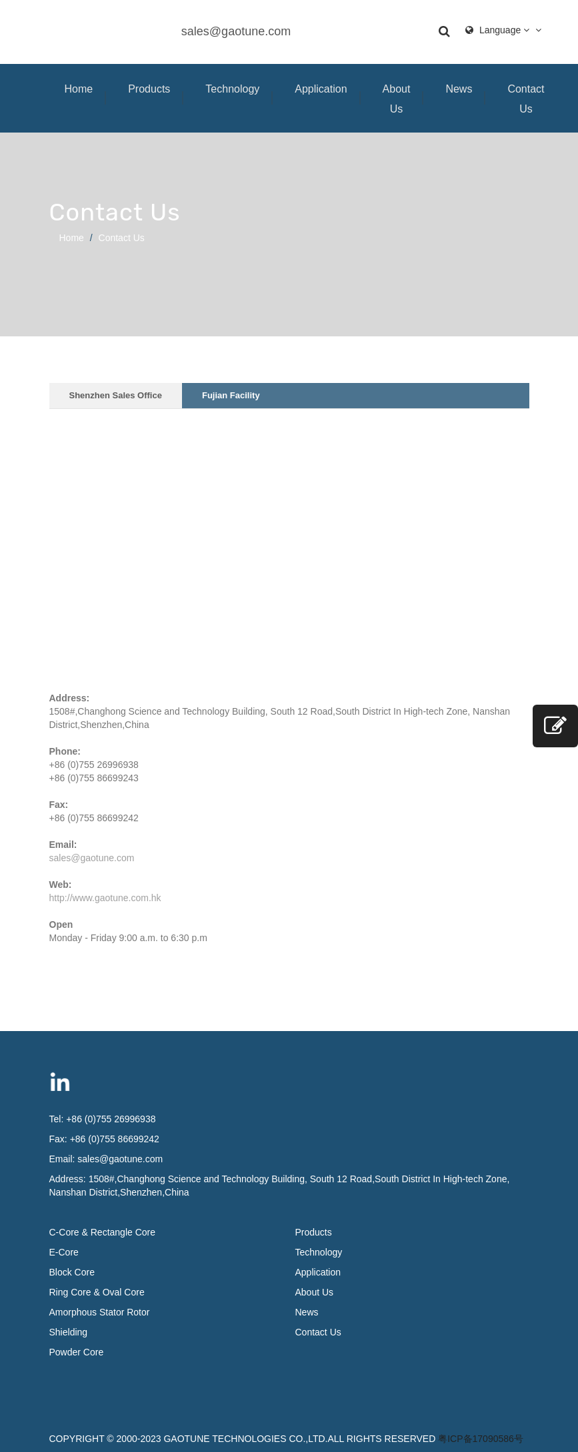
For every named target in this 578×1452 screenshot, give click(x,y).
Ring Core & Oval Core (97, 1292)
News (458, 89)
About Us (397, 99)
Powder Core (76, 1352)
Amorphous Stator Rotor (99, 1312)
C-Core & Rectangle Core (102, 1232)
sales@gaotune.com (236, 31)
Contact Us (525, 99)
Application (321, 89)
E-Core (64, 1252)
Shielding (68, 1332)
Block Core (73, 1272)
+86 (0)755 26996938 (110, 1119)
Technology (232, 89)
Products (149, 89)
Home (79, 89)
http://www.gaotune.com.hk (105, 898)
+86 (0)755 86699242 (114, 1139)
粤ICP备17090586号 (480, 1438)
